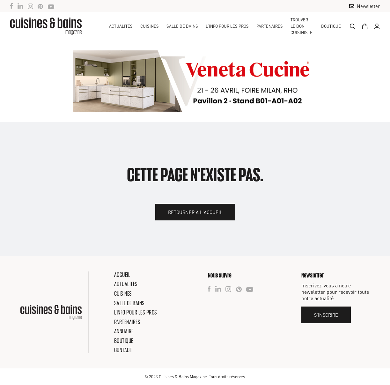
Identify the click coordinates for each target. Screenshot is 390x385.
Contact (123, 350)
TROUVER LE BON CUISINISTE (302, 26)
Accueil (122, 274)
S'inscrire (326, 315)
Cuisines (123, 293)
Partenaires (269, 26)
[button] (149, 26)
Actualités (121, 26)
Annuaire (124, 331)
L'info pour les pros (135, 312)
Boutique (331, 26)
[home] (46, 26)
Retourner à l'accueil (195, 212)
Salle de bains (129, 303)
